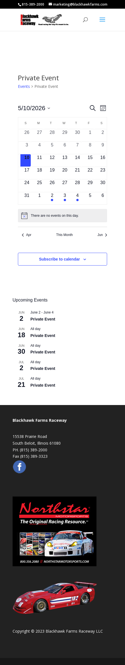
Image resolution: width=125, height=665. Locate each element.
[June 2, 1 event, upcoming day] (52, 198)
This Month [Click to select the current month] (64, 235)
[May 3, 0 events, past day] (26, 148)
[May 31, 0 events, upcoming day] (26, 198)
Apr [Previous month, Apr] (26, 235)
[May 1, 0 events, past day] (90, 135)
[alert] (62, 215)
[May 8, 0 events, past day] (90, 148)
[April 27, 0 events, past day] (39, 135)
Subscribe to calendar (59, 259)
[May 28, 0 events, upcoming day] (77, 185)
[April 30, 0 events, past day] (77, 135)
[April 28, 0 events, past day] (52, 135)
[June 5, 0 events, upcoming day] (90, 198)
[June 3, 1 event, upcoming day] (64, 198)
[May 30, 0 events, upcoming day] (102, 185)
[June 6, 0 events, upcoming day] (102, 198)
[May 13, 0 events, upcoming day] (64, 160)
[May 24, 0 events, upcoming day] (26, 185)
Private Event (42, 319)
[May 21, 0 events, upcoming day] (77, 173)
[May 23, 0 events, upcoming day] (102, 173)
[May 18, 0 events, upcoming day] (39, 173)
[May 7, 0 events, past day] (77, 148)
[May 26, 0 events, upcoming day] (52, 185)
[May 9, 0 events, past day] (102, 148)
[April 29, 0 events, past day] (64, 135)
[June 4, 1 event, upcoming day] (77, 198)
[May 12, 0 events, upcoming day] (52, 160)
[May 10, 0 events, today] (26, 160)
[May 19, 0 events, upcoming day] (52, 173)
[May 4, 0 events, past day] (39, 148)
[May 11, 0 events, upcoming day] (39, 160)
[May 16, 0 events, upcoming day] (102, 160)
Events (24, 86)
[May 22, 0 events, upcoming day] (90, 173)
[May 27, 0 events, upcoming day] (64, 185)
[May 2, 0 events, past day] (102, 135)
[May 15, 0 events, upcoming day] (90, 160)
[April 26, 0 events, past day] (26, 135)
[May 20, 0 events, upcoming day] (64, 173)
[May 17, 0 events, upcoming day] (26, 173)
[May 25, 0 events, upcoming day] (39, 185)
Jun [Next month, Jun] (102, 235)
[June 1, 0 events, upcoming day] (39, 198)
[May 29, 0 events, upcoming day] (90, 185)
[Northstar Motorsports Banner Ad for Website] (54, 564)
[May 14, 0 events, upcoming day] (77, 160)
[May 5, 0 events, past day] (52, 148)
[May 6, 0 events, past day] (64, 148)
